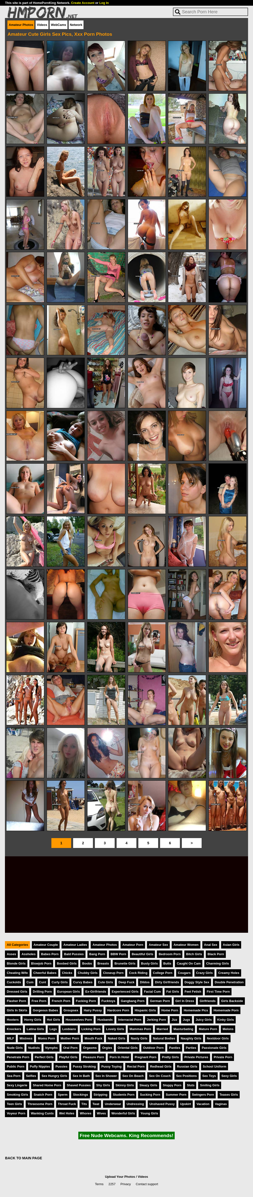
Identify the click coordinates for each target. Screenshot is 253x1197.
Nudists (34, 1048)
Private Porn (223, 1057)
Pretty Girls (170, 1057)
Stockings (80, 1094)
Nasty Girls (139, 1038)
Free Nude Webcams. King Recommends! (126, 1135)
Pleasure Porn (93, 1057)
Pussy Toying (111, 1066)
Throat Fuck (67, 1104)
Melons (228, 1029)
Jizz (174, 1019)
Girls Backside (232, 1001)
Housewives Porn (79, 1019)
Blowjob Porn (41, 963)
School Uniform (214, 1066)
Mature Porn (208, 1029)
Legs (53, 1029)
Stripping (100, 1094)
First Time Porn (218, 991)
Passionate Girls (214, 1048)
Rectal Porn (136, 1066)
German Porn (160, 1001)
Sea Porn (13, 1076)
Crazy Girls (204, 973)
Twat (95, 1104)
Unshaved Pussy (162, 1104)
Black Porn (216, 954)
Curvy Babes (82, 982)
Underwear (113, 1104)
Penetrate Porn (18, 1057)
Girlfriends (208, 1001)
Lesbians (69, 1029)
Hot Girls (53, 1019)
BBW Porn (118, 954)
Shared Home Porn (47, 1085)
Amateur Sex (158, 945)
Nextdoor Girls (218, 1038)
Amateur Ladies (75, 945)
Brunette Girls (124, 963)
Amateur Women (185, 945)
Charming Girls (217, 963)
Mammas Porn (140, 1029)
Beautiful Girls (142, 954)
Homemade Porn (226, 1010)
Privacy (126, 1184)
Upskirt (185, 1104)
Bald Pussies (74, 954)
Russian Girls (187, 1066)
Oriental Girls (128, 1048)
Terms (99, 1184)
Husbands (105, 1019)
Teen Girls (14, 1104)
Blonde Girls (16, 963)
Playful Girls (68, 1057)
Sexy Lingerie (17, 1085)
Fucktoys (108, 1001)
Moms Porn (46, 1038)
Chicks (67, 973)
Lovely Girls (115, 1029)
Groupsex (70, 1010)
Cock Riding (138, 973)
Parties (191, 1048)
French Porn (61, 1001)
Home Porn (169, 1010)
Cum (29, 982)
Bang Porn (97, 954)
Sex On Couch (159, 1076)
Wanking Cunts (42, 1113)
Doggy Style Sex (197, 982)
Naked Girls (116, 1038)
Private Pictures (196, 1057)
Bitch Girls (194, 954)
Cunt (42, 982)
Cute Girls (105, 982)
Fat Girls (172, 991)
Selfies (31, 1076)
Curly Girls (60, 982)
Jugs (186, 1019)
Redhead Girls (160, 1066)
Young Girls (149, 1113)
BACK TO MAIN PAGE (23, 1158)
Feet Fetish (193, 991)
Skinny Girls (125, 1085)
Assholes (28, 954)
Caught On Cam (189, 963)
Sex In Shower (106, 1076)
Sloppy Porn (172, 1085)
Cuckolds (14, 982)
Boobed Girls (67, 963)
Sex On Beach (133, 1076)
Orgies (107, 1048)
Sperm (63, 1094)
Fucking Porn (86, 1001)
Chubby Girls (88, 973)
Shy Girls (103, 1085)
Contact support (147, 1184)
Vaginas (221, 1104)
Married (162, 1029)
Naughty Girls (191, 1038)
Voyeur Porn (16, 1113)
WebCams (58, 25)
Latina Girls (35, 1029)
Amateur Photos (21, 25)
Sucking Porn (150, 1094)
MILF (10, 1038)
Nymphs (51, 1048)
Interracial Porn (129, 1019)
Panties (174, 1048)
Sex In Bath (81, 1076)
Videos (42, 25)
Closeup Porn (113, 973)
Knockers (14, 1029)
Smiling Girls (209, 1085)
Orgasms (90, 1048)
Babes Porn (50, 954)
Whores (85, 1113)
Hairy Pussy (93, 1010)
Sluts (190, 1085)
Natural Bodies (164, 1038)
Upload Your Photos (120, 1177)
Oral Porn (70, 1048)
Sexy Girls (229, 1076)
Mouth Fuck (93, 1038)
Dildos (144, 982)
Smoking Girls (17, 1094)
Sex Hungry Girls (54, 1076)
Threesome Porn (39, 1104)
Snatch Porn (43, 1094)
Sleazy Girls (148, 1085)
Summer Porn (176, 1094)
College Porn (162, 973)
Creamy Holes (228, 973)
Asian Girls (231, 945)
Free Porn (39, 1001)
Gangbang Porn (133, 1001)
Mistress (26, 1038)
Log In (104, 3)
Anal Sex (210, 945)
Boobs (87, 963)
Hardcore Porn (118, 1010)
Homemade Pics (196, 1010)
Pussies (61, 1066)
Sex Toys (209, 1076)
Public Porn (15, 1066)
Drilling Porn (42, 991)
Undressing (135, 1104)
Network (76, 25)
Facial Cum (152, 991)
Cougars (184, 973)
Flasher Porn (16, 1001)
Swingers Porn (203, 1094)
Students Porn (123, 1094)
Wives (101, 1113)
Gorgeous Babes (45, 1010)
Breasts (103, 963)
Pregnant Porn (145, 1057)
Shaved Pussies (79, 1085)
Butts (167, 963)
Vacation (203, 1104)
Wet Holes (66, 1113)
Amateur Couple (46, 945)
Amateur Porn (132, 945)
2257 (111, 1184)
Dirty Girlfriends (167, 982)
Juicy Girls (204, 1019)
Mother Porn (70, 1038)
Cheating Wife (17, 973)
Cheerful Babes (45, 973)
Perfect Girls (44, 1057)
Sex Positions (186, 1076)
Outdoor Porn (153, 1048)
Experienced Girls (125, 991)
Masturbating (183, 1029)
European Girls (68, 991)
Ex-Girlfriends (95, 991)
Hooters (13, 1019)
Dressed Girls (17, 991)
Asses (11, 954)
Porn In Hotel (119, 1057)
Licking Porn (91, 1029)
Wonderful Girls (123, 1113)
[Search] (210, 12)
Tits (84, 1104)
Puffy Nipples (40, 1066)
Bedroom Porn (170, 954)
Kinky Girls (225, 1019)
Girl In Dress (184, 1001)
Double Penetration (229, 982)
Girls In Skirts (17, 1010)
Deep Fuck (127, 982)
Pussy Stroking (84, 1066)
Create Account (82, 3)
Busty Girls (149, 963)
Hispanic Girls (145, 1010)
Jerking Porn (156, 1019)
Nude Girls (15, 1048)
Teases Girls (228, 1094)
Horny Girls (33, 1019)
